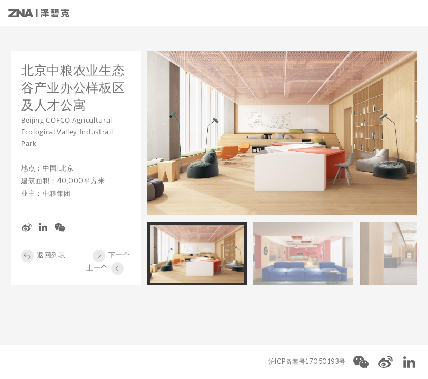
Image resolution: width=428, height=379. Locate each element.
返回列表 (51, 255)
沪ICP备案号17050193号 (307, 362)
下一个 (119, 255)
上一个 (97, 268)
